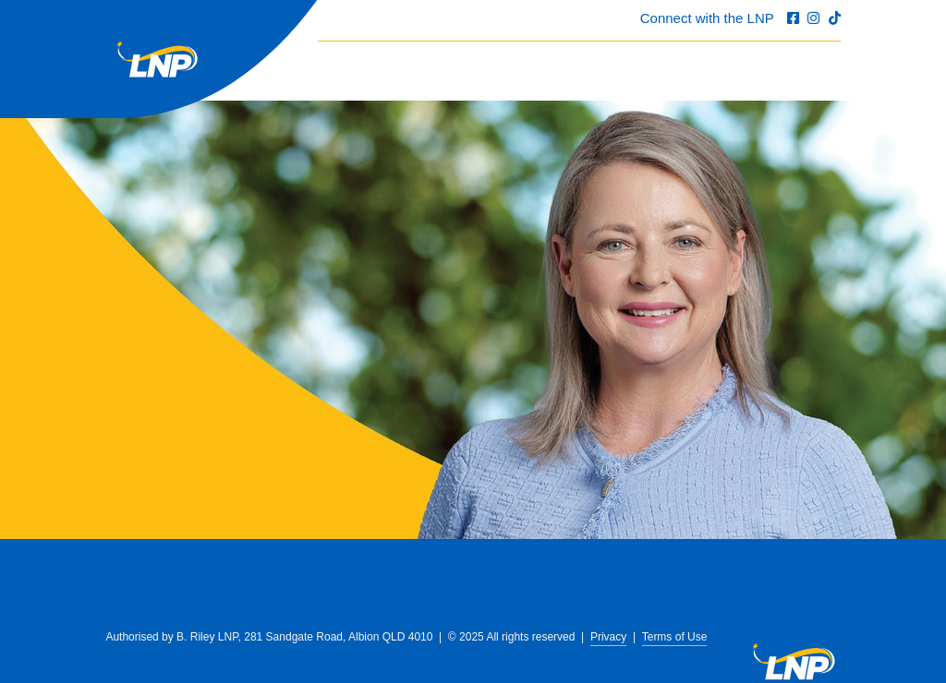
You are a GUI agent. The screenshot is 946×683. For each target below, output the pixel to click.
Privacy (608, 636)
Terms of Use (675, 636)
